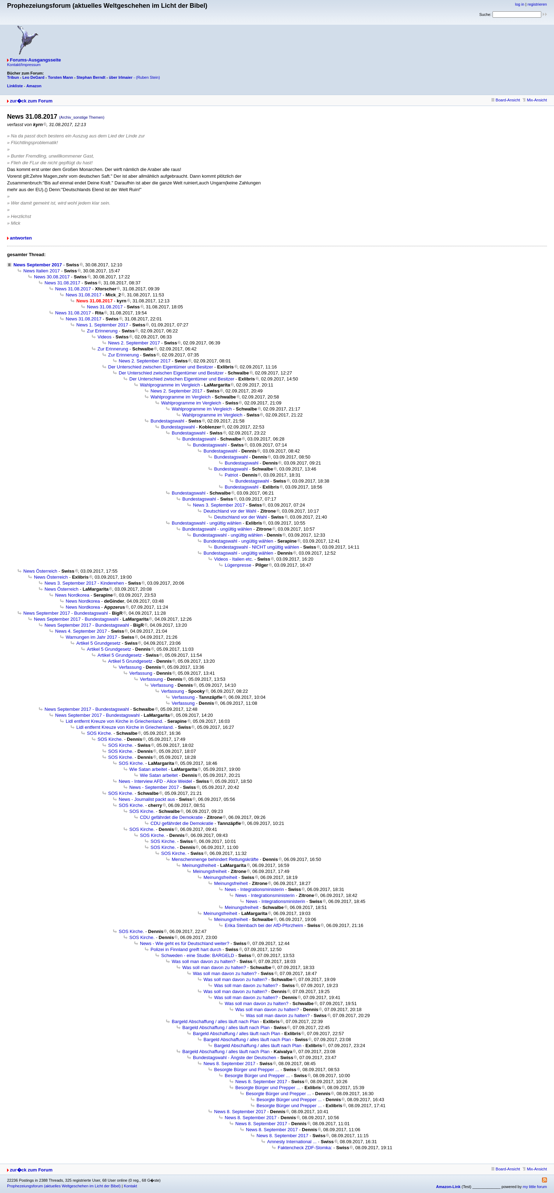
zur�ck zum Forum (31, 101)
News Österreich (40, 571)
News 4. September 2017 (81, 631)
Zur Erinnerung (102, 330)
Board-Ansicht (505, 100)
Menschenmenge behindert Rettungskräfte (215, 859)
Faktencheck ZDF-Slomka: (305, 1147)
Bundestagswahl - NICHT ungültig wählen (256, 547)
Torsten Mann (60, 77)
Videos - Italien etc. (233, 559)
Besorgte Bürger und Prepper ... (246, 1069)
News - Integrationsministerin (254, 889)
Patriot (231, 475)
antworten (21, 238)
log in (519, 4)
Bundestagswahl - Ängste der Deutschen (234, 1057)
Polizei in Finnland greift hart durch (186, 949)
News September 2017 (37, 264)
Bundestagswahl (167, 421)
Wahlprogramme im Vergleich (170, 385)
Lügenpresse (238, 565)
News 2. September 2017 (134, 343)
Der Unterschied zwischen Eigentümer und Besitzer (160, 367)
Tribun (13, 77)
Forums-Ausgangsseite (35, 60)
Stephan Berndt (91, 77)
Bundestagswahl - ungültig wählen (206, 523)
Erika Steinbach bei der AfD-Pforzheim (264, 925)
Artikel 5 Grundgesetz (98, 643)
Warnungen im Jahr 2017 (91, 637)
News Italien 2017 (41, 270)
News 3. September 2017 (219, 505)
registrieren (537, 4)
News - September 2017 (154, 787)
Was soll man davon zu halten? (203, 961)
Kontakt (130, 1186)
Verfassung (130, 667)
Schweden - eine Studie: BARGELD (197, 955)
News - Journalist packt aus (147, 799)
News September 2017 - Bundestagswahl (65, 613)
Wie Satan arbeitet (148, 769)
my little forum (535, 1187)
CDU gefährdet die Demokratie (171, 817)
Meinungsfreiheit (199, 865)
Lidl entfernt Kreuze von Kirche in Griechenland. (114, 721)
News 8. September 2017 (229, 1063)
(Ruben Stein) (148, 77)
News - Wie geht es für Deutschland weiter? (184, 943)
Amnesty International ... (292, 1141)
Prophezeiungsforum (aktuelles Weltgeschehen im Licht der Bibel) (63, 1186)
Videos (105, 336)
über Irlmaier (120, 77)
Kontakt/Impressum (24, 65)
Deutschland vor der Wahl (230, 511)
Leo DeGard (33, 77)
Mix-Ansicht (535, 100)
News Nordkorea (72, 595)
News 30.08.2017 (52, 276)
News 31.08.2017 (62, 282)
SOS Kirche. (99, 733)
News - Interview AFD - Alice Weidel (155, 781)
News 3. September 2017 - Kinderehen (84, 583)
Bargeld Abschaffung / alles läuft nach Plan (215, 1021)
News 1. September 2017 (102, 324)
